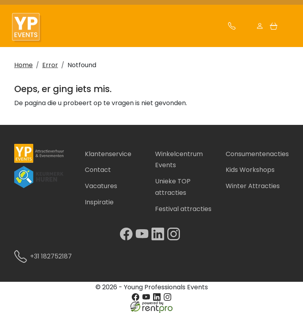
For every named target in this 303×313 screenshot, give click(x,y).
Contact (98, 169)
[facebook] (128, 238)
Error (50, 65)
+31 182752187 (46, 256)
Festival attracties (183, 208)
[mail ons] (245, 28)
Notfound (81, 65)
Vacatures (101, 185)
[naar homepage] (31, 28)
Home (23, 65)
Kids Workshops (250, 169)
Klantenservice (108, 153)
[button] (287, 28)
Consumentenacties (257, 153)
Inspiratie (99, 202)
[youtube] (144, 238)
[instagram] (175, 238)
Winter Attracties (253, 185)
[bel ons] (232, 28)
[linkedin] (159, 238)
